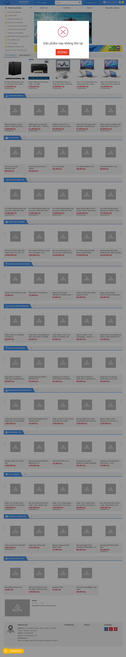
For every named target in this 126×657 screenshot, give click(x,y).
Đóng (62, 52)
